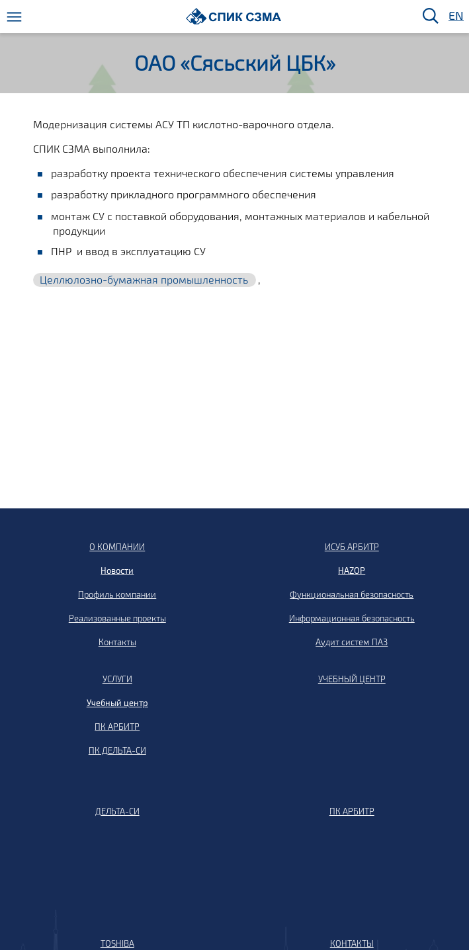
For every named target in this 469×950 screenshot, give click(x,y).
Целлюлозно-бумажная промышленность (144, 279)
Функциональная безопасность (351, 594)
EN (455, 16)
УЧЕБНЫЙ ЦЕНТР (352, 679)
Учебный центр (117, 702)
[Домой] (234, 16)
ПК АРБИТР (117, 726)
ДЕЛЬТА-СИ (117, 811)
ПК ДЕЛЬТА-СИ (117, 750)
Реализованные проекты (117, 618)
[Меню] (14, 17)
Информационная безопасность (352, 618)
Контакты (117, 642)
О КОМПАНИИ (117, 546)
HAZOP (351, 570)
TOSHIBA (117, 943)
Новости (117, 570)
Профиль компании (117, 594)
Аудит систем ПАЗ (352, 642)
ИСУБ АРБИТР (352, 546)
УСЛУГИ (117, 679)
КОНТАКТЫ (352, 943)
